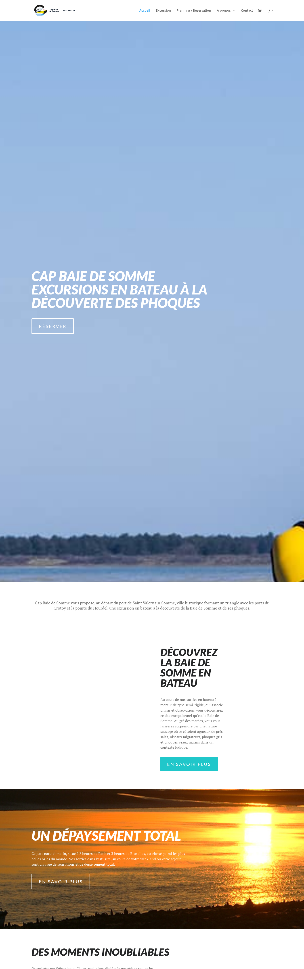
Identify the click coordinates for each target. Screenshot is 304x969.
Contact (247, 11)
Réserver (53, 326)
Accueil (144, 11)
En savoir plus (189, 764)
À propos (224, 11)
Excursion (163, 11)
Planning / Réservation (194, 11)
